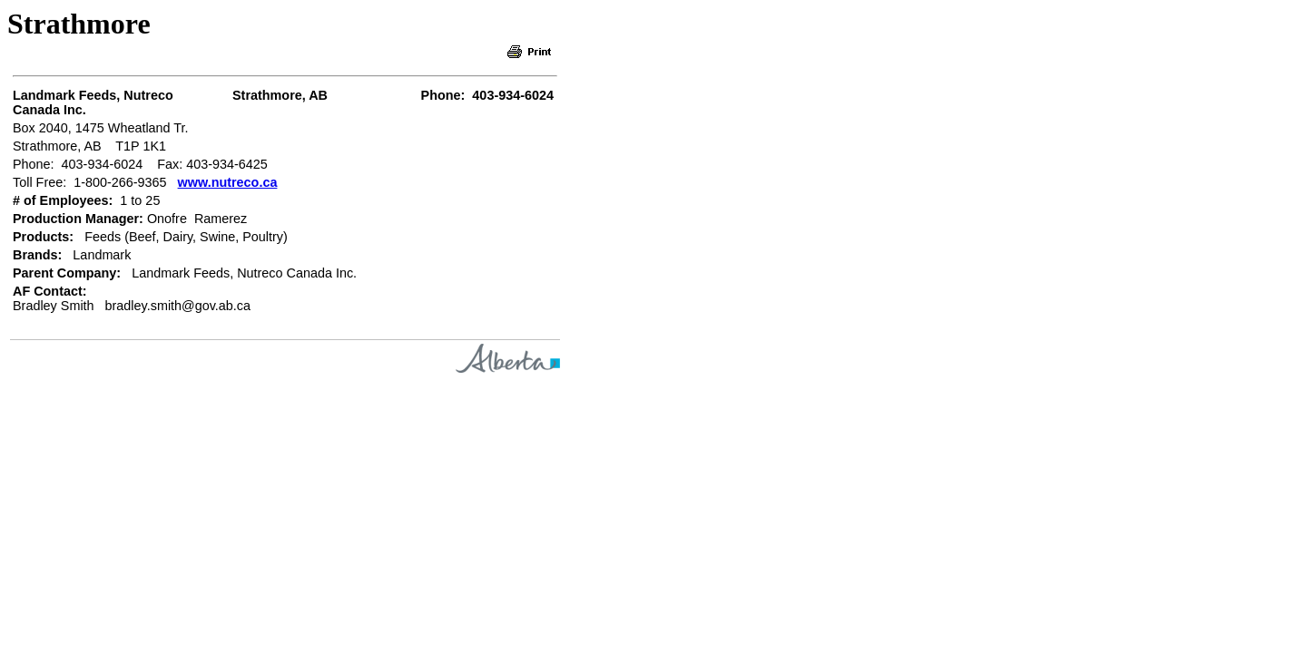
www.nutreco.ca (228, 182)
